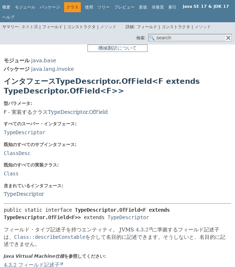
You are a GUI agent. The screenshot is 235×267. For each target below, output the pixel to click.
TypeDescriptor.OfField (78, 112)
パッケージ (50, 7)
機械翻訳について (117, 48)
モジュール (25, 7)
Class (11, 174)
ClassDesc (17, 153)
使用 (89, 7)
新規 (143, 7)
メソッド (108, 26)
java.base (43, 60)
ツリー (103, 7)
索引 (172, 7)
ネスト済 (29, 26)
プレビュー (124, 7)
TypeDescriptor (24, 132)
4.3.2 (142, 230)
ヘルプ (8, 17)
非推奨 (158, 7)
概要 (6, 7)
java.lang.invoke (52, 69)
